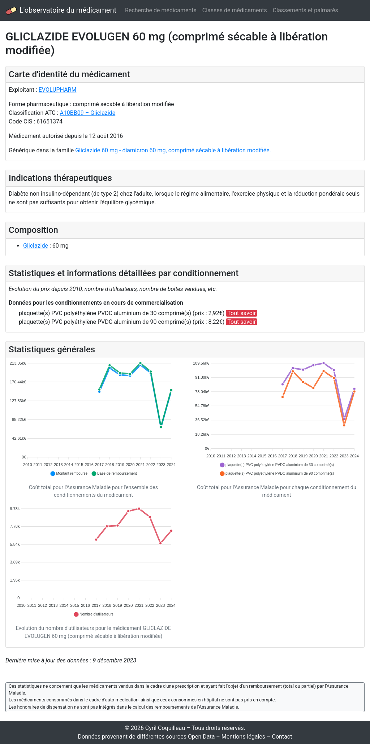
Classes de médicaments (234, 10)
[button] (68, 474)
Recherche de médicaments (161, 10)
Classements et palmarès (305, 10)
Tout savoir (241, 313)
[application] (93, 419)
